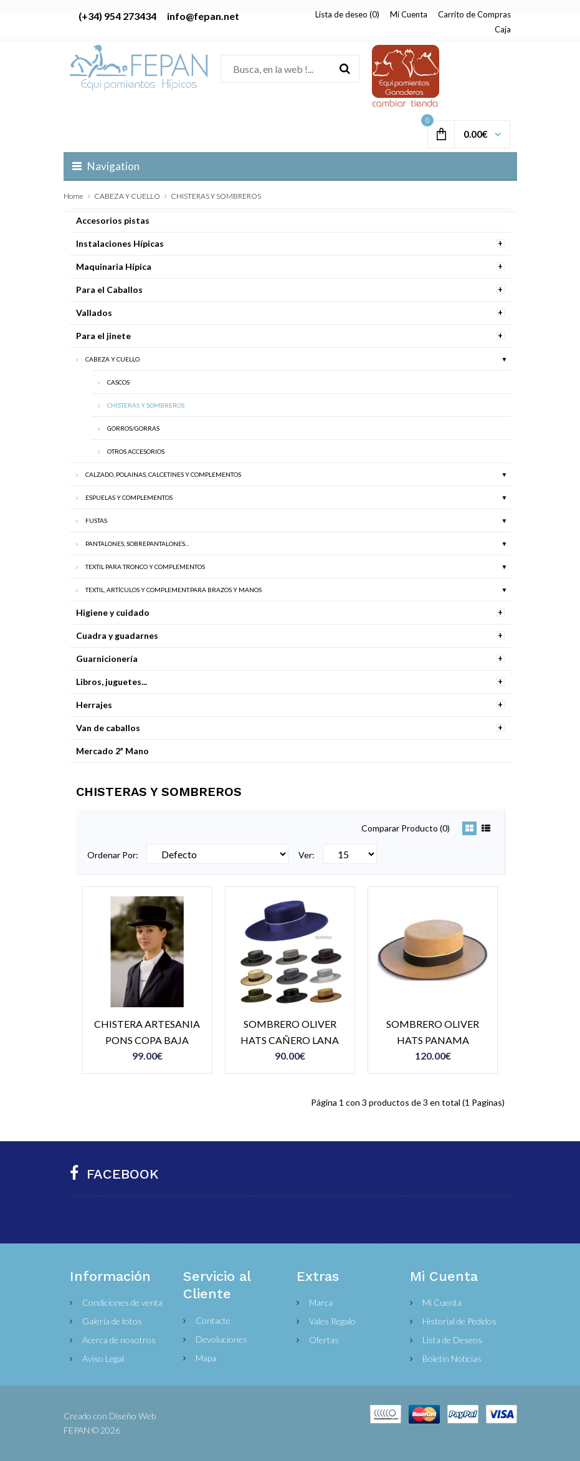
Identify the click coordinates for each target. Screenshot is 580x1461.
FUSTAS (96, 520)
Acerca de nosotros (119, 1339)
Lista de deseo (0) (347, 14)
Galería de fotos (112, 1321)
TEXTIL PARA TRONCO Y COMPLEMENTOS (145, 566)
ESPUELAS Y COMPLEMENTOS (129, 497)
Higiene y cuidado (113, 612)
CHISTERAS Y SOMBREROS (216, 196)
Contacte (213, 1320)
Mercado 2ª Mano (112, 750)
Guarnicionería (107, 658)
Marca (321, 1302)
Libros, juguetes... (111, 681)
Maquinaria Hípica (113, 266)
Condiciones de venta (122, 1302)
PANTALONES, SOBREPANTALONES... (137, 543)
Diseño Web (132, 1416)
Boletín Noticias (452, 1358)
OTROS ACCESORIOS (135, 451)
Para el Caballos (109, 289)
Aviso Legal (103, 1358)
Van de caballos (108, 727)
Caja (503, 29)
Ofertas (324, 1339)
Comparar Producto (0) (405, 828)
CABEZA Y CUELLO (127, 196)
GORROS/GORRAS (133, 428)
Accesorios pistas (113, 220)
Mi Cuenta (408, 14)
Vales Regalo (332, 1321)
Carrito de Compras (474, 14)
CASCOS (118, 382)
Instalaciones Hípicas (120, 243)
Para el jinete (103, 335)
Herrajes (94, 704)
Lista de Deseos (452, 1339)
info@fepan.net (203, 16)
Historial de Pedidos (459, 1321)
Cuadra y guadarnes (117, 635)
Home (73, 196)
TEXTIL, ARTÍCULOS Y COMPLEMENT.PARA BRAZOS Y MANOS (173, 589)
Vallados (94, 312)
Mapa (206, 1358)
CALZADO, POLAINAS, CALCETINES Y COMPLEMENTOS (163, 474)
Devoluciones (221, 1339)
